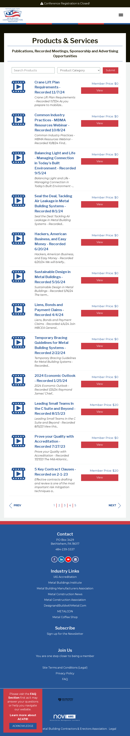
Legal (112, 728)
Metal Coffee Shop (65, 617)
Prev (15, 505)
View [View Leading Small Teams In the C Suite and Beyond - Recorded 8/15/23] (99, 411)
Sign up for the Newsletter (65, 633)
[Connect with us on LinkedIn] (61, 559)
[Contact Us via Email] (75, 559)
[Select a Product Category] (78, 70)
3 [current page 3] (65, 505)
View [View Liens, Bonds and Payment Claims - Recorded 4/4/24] (99, 313)
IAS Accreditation (65, 577)
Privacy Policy (65, 673)
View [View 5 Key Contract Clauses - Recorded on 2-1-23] (99, 477)
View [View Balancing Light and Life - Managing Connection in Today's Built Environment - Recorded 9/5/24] (99, 161)
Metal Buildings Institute (65, 582)
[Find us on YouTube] (68, 559)
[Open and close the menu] (75, 15)
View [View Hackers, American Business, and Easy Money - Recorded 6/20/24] (99, 242)
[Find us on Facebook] (54, 559)
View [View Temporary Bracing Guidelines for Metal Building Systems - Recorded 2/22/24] (99, 346)
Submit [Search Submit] (110, 70)
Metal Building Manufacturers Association (65, 588)
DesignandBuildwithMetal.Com (65, 605)
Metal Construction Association (65, 599)
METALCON (65, 611)
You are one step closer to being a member (65, 656)
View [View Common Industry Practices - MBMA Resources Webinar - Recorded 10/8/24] (99, 123)
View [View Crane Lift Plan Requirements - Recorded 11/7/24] (99, 90)
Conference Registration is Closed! (67, 3)
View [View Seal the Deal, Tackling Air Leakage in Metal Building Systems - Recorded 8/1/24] (99, 204)
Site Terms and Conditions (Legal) (65, 667)
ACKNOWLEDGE (23, 726)
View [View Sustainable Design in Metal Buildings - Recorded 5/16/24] (99, 280)
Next (115, 505)
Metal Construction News (65, 594)
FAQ (65, 679)
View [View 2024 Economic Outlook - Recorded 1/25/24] (99, 383)
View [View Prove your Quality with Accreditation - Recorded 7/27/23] (99, 444)
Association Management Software (65, 718)
